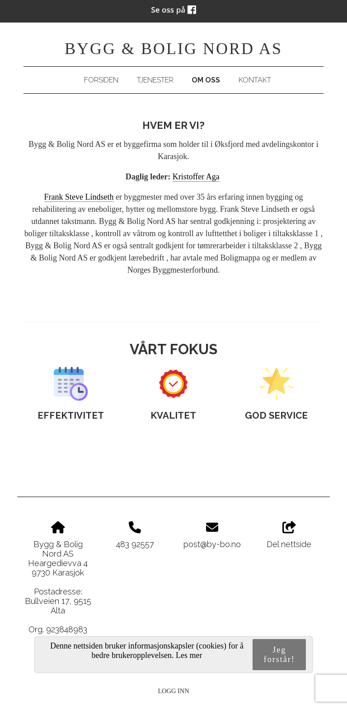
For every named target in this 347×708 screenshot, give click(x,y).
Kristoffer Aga (196, 176)
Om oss (206, 80)
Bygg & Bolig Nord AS (173, 49)
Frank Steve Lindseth (79, 196)
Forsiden (101, 80)
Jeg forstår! (279, 654)
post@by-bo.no (212, 544)
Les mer (189, 655)
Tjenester (155, 80)
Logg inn (173, 690)
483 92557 (135, 544)
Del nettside (289, 535)
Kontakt (255, 80)
